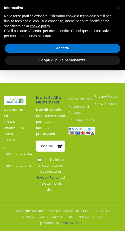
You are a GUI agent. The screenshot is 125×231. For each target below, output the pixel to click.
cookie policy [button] (40, 26)
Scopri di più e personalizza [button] (62, 60)
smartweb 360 (73, 223)
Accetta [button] (62, 48)
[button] (118, 8)
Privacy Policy (47, 177)
